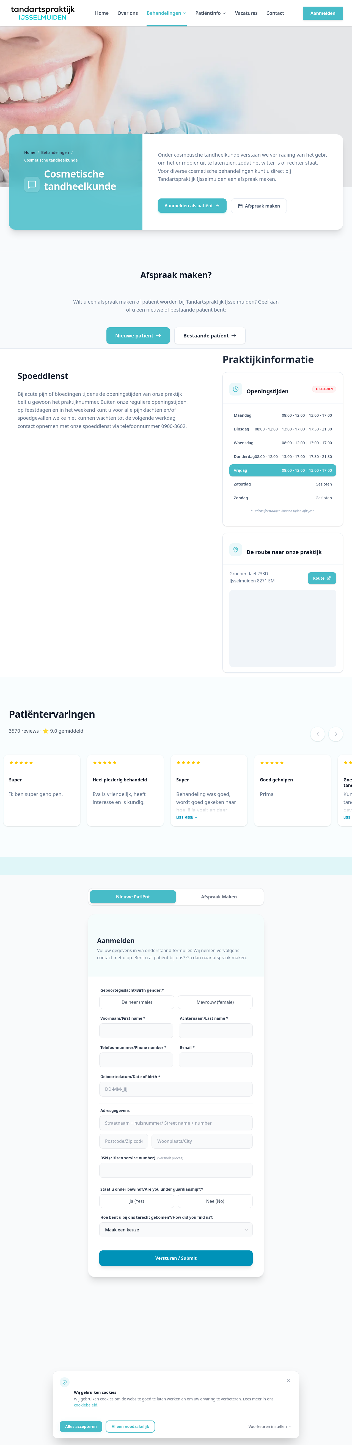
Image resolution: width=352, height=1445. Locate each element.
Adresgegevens (115, 1110)
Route (322, 578)
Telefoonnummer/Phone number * (133, 1047)
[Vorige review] (317, 734)
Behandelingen (166, 13)
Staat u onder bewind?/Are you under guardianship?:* (151, 1189)
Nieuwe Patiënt (133, 897)
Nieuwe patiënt (138, 335)
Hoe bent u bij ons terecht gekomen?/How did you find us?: (156, 1217)
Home (102, 13)
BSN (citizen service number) (141, 1157)
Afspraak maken (259, 206)
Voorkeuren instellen (270, 1426)
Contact (275, 13)
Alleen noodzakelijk (130, 1426)
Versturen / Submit (176, 1258)
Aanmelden (323, 13)
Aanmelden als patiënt (192, 206)
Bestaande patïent (210, 335)
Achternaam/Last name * (204, 1018)
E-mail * (187, 1047)
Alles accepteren (81, 1426)
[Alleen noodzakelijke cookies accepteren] (288, 1380)
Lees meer (186, 817)
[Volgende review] (335, 734)
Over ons (127, 13)
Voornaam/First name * (122, 1018)
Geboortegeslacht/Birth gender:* (132, 990)
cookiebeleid (85, 1405)
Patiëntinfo (211, 13)
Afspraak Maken (219, 897)
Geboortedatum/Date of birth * (130, 1076)
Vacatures (246, 13)
